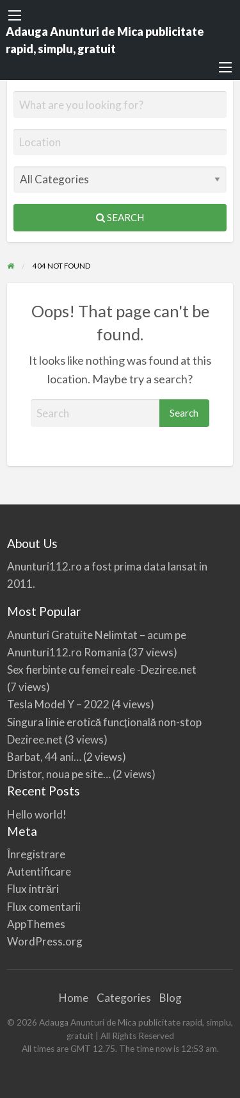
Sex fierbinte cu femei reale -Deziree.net (101, 669)
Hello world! (37, 814)
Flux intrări (33, 888)
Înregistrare (36, 854)
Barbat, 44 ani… (44, 756)
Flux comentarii (44, 906)
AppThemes (36, 924)
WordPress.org (45, 941)
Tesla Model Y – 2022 (58, 704)
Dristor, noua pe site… (59, 774)
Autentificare (39, 871)
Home (73, 997)
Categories (124, 997)
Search (120, 217)
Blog (170, 997)
